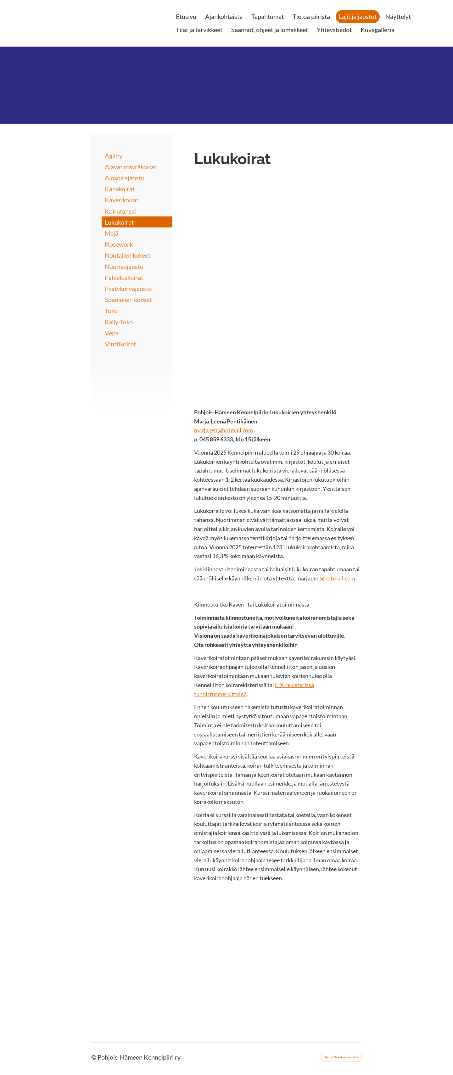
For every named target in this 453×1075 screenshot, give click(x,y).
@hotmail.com (337, 578)
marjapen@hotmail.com (223, 430)
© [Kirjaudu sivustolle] (94, 1057)
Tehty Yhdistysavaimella (341, 1057)
